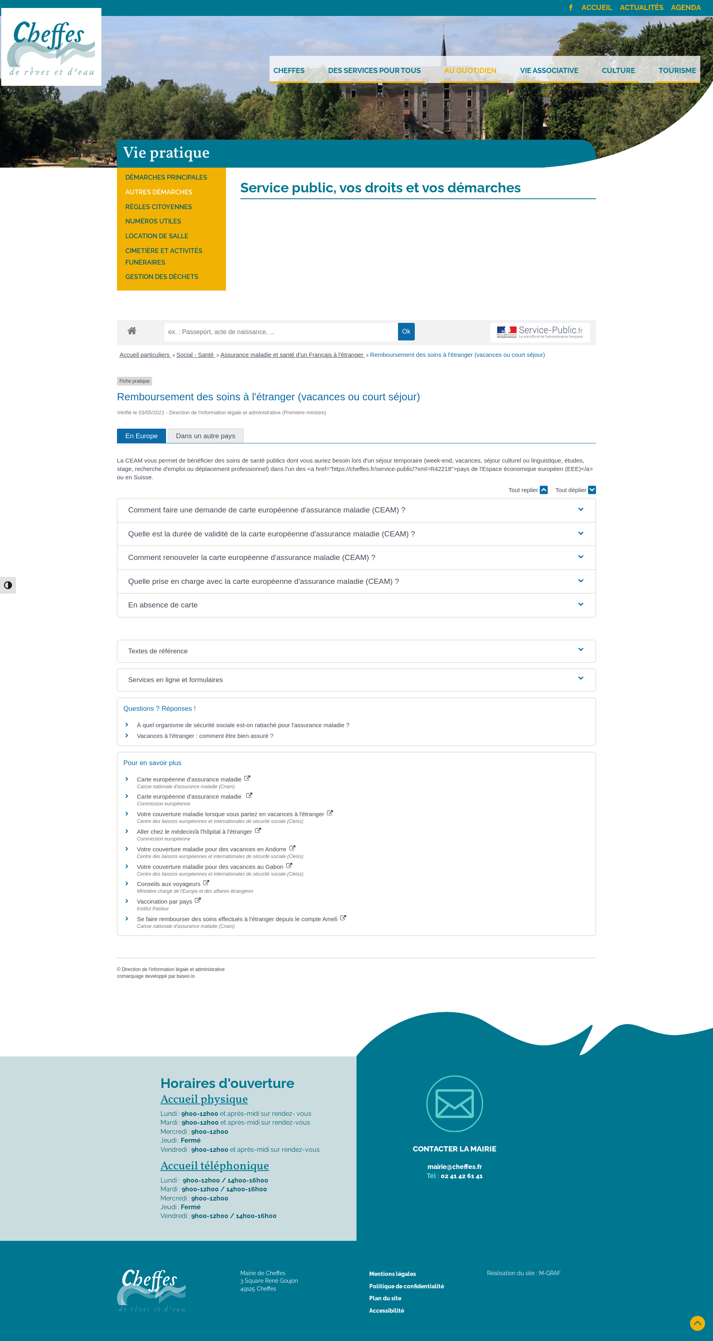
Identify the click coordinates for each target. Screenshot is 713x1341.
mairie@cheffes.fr (455, 1167)
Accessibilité (386, 1310)
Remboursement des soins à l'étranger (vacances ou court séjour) (457, 354)
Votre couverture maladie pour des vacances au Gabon (214, 866)
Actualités (641, 8)
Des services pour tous (374, 71)
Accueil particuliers (145, 354)
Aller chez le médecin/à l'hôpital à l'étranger (199, 831)
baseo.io (185, 976)
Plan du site (385, 1298)
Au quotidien (470, 71)
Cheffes (289, 71)
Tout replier (528, 490)
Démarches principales (166, 177)
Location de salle (156, 236)
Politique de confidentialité (406, 1286)
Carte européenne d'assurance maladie (193, 779)
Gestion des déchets (161, 277)
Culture (618, 71)
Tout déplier (575, 490)
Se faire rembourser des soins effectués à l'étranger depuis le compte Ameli (241, 919)
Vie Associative (549, 71)
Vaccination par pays (169, 901)
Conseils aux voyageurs (173, 883)
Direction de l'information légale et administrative (173, 969)
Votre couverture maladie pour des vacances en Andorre (216, 849)
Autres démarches (158, 192)
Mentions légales (392, 1274)
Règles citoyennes (158, 207)
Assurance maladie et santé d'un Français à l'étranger (292, 354)
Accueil (597, 8)
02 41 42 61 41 (462, 1176)
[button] (356, 510)
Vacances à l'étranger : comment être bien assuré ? (205, 735)
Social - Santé (196, 354)
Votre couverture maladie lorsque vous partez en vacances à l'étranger (235, 814)
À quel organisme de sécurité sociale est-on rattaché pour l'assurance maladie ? (243, 725)
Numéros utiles (153, 221)
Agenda (686, 8)
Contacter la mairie (454, 1148)
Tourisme (677, 71)
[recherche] (281, 332)
